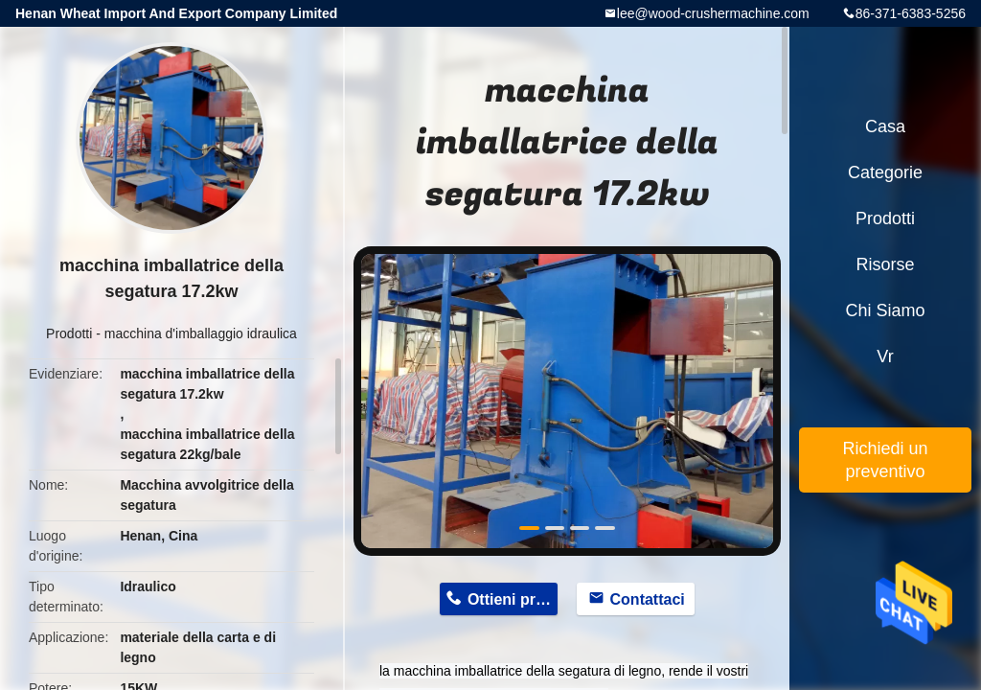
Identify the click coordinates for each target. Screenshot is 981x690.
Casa (885, 126)
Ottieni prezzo (513, 599)
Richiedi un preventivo (884, 460)
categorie (885, 172)
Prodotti (69, 333)
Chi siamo (884, 310)
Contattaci (647, 599)
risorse (885, 264)
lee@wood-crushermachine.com (713, 13)
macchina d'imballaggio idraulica (200, 333)
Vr (885, 356)
